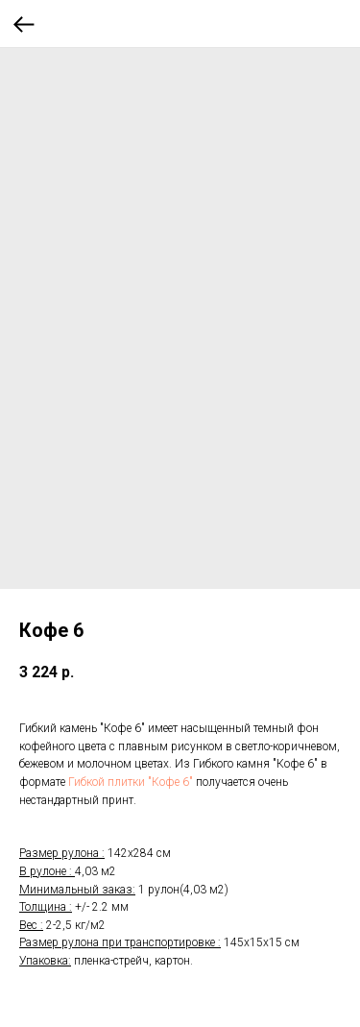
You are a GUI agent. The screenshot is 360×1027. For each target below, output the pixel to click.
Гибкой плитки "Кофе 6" (130, 782)
